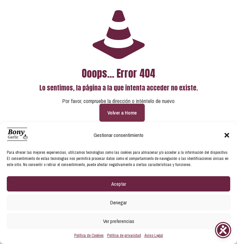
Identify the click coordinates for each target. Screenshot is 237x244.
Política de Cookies (89, 235)
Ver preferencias (118, 221)
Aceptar (118, 183)
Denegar (118, 202)
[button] (226, 135)
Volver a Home (122, 112)
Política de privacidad (124, 235)
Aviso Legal (153, 235)
